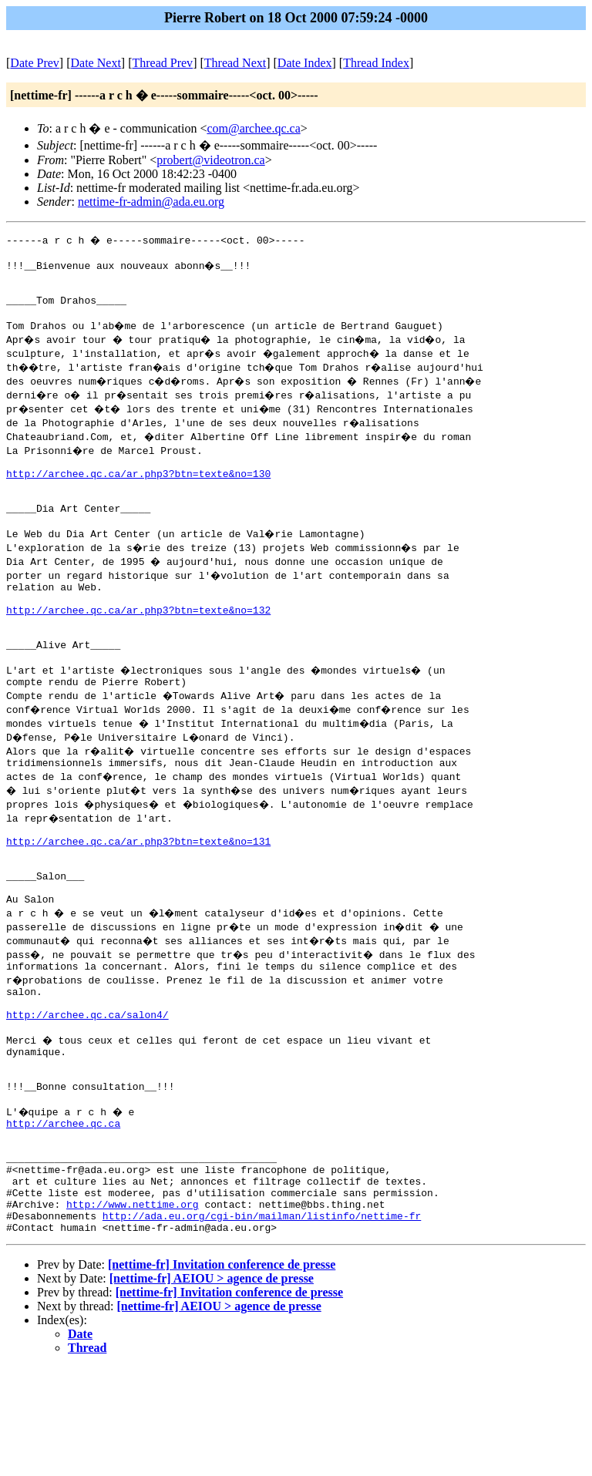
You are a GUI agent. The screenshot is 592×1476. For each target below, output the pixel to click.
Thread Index (376, 62)
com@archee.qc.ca (253, 128)
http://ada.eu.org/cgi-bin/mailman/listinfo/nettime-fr (262, 1322)
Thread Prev (162, 62)
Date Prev (34, 62)
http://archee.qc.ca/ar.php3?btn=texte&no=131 (138, 892)
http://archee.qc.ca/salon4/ (87, 1086)
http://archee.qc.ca (63, 1211)
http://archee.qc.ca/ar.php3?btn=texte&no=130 (138, 489)
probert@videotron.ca (210, 159)
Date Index (305, 62)
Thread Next (235, 62)
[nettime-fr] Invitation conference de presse (221, 1373)
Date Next (96, 62)
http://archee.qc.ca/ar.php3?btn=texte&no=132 (138, 642)
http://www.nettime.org (132, 1308)
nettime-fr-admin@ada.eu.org (151, 201)
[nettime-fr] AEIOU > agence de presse (211, 1387)
